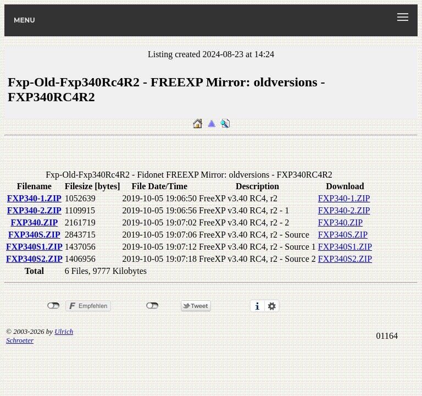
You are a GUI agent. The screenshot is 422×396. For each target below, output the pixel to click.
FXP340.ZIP (34, 222)
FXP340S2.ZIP (34, 258)
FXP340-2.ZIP (34, 210)
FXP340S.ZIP (34, 234)
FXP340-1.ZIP (34, 198)
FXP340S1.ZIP (34, 246)
